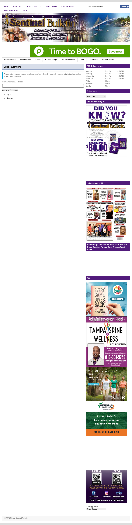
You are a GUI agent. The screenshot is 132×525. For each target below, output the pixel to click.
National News (10, 60)
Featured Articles (33, 7)
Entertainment (25, 60)
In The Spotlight (51, 60)
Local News (93, 60)
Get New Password (10, 90)
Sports (38, 60)
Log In (24, 11)
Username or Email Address (12, 82)
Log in (9, 95)
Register (10, 98)
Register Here (51, 7)
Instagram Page (11, 11)
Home (6, 7)
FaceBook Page (68, 7)
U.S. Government (68, 60)
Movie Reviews (108, 60)
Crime (82, 60)
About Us (17, 7)
